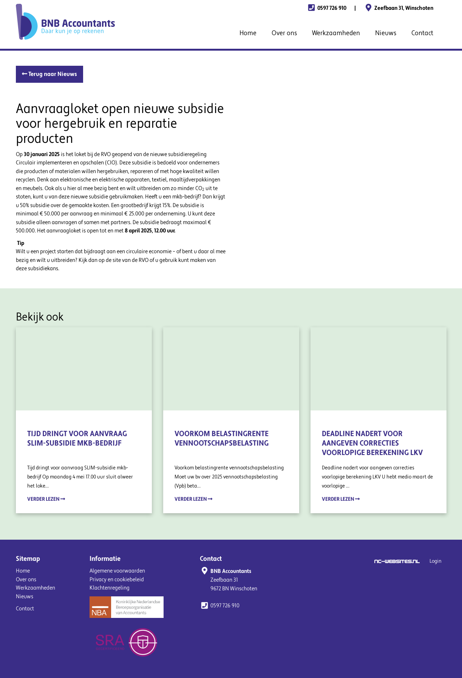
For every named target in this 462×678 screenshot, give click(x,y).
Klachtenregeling (110, 587)
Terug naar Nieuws (49, 74)
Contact (422, 33)
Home (247, 33)
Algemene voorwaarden (117, 570)
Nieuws (385, 33)
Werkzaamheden (336, 33)
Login (436, 561)
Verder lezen (46, 499)
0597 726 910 (326, 8)
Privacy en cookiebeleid (117, 579)
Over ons (284, 33)
